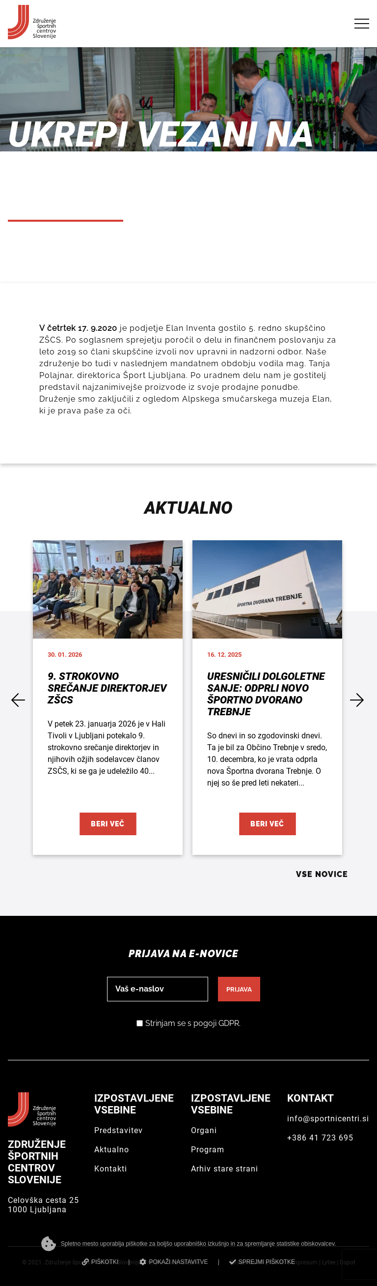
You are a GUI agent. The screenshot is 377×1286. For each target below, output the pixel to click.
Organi (204, 1130)
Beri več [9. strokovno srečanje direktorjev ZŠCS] (108, 824)
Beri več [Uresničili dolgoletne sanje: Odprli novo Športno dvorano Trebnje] (267, 824)
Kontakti (110, 1168)
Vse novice (322, 874)
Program (207, 1149)
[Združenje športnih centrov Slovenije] (32, 35)
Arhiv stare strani (224, 1168)
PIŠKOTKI (100, 1261)
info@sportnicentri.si (328, 1118)
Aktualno (111, 1149)
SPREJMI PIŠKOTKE (262, 1261)
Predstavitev (118, 1130)
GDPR (228, 1023)
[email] (157, 989)
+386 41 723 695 (320, 1137)
